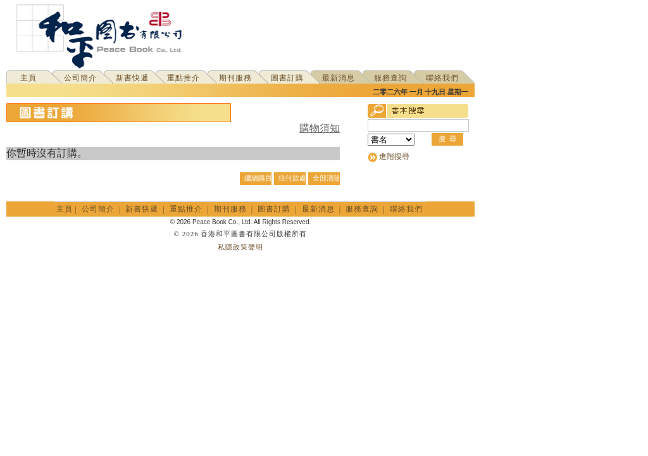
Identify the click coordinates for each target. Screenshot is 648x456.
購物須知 (319, 128)
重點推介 (183, 77)
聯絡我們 (442, 77)
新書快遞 (132, 77)
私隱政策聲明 (240, 247)
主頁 (28, 77)
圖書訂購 (287, 77)
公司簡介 (80, 77)
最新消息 (338, 77)
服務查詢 (390, 77)
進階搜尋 (394, 156)
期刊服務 (235, 77)
